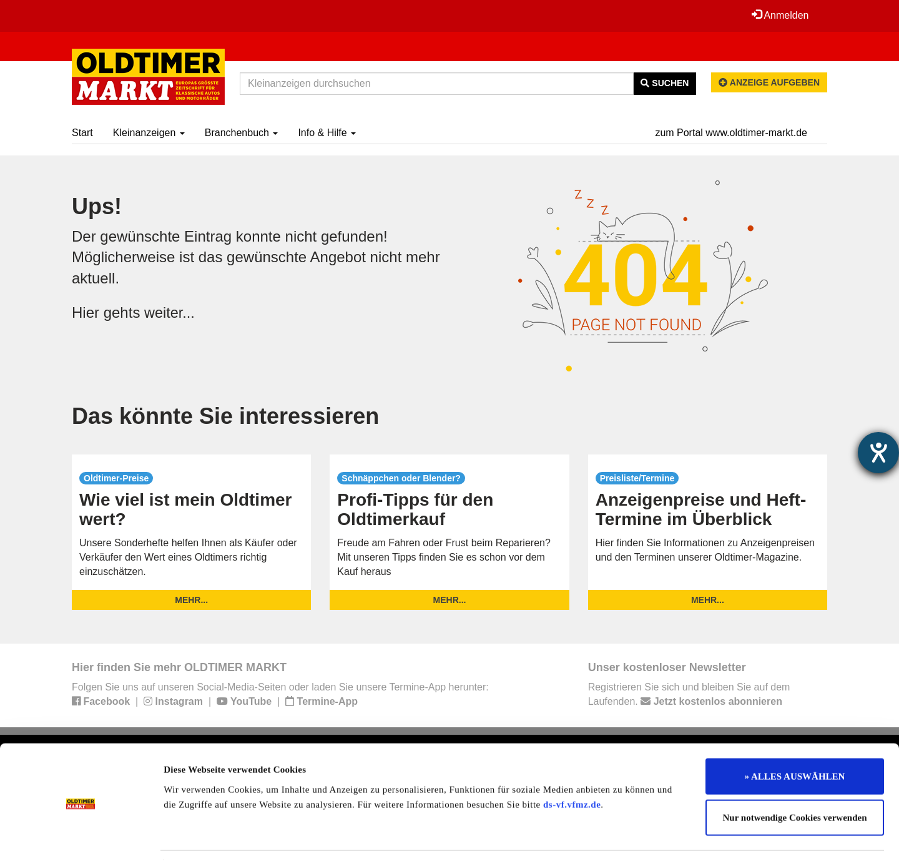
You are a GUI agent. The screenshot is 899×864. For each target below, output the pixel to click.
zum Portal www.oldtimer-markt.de (731, 132)
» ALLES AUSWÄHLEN (795, 741)
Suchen (665, 83)
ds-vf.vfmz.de (572, 768)
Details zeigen (644, 840)
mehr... (191, 600)
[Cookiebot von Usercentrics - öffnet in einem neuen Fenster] (80, 839)
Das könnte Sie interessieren (225, 416)
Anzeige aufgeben (769, 82)
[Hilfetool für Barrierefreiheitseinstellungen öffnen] (878, 452)
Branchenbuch (241, 132)
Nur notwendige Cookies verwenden (795, 782)
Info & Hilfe (327, 132)
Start (82, 132)
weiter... (170, 312)
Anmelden (779, 15)
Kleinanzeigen (149, 132)
